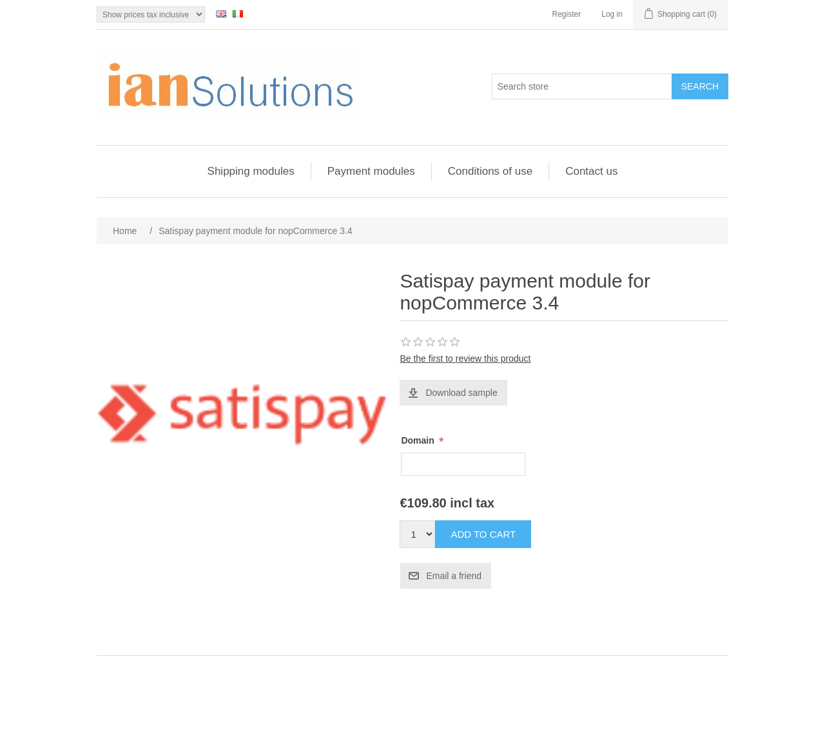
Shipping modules (251, 171)
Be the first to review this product (465, 358)
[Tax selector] (151, 14)
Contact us (591, 171)
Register (566, 14)
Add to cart (483, 534)
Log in (612, 14)
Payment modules (371, 171)
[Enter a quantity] (417, 534)
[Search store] (582, 86)
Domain (418, 440)
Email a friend (453, 576)
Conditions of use (490, 171)
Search (700, 86)
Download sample (461, 393)
